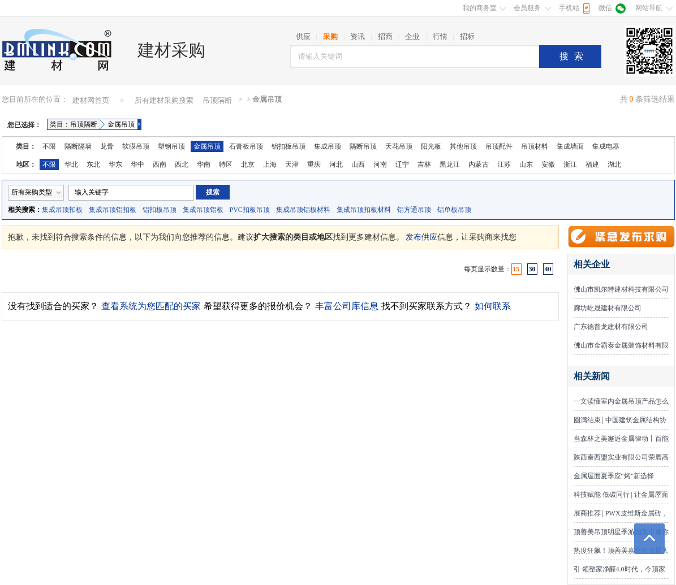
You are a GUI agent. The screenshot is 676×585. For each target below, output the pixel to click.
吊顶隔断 (217, 100)
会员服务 (527, 8)
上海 (270, 164)
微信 (605, 8)
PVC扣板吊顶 (250, 210)
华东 (115, 164)
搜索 (574, 56)
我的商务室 (480, 8)
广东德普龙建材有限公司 (611, 327)
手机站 (569, 8)
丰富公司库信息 (346, 306)
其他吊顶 (463, 146)
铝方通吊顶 (414, 210)
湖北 (614, 164)
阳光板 (431, 146)
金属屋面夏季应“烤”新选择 (614, 476)
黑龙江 (450, 164)
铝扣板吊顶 (288, 146)
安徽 (548, 164)
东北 (93, 164)
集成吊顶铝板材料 (303, 210)
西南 (159, 164)
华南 (203, 164)
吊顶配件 (499, 146)
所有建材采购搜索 (164, 100)
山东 (526, 164)
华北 (71, 164)
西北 (181, 164)
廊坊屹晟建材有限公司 (607, 308)
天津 (292, 164)
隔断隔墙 (78, 146)
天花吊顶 (398, 146)
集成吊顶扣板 (62, 210)
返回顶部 (649, 538)
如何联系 (493, 306)
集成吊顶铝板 (203, 210)
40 (548, 269)
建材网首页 (90, 100)
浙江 (570, 164)
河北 (336, 164)
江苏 (504, 164)
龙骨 (107, 146)
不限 (49, 146)
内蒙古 (478, 164)
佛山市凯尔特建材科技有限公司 (621, 289)
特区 (225, 164)
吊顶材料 (534, 146)
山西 (358, 164)
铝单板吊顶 (454, 210)
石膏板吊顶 (246, 146)
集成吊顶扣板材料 (364, 210)
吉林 (424, 164)
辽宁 (402, 164)
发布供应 (421, 237)
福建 (592, 164)
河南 (380, 164)
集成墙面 (570, 146)
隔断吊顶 (363, 146)
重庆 (314, 164)
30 (532, 269)
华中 (137, 164)
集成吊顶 (327, 146)
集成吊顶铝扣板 (112, 210)
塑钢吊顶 (171, 146)
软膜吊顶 (135, 146)
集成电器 (605, 146)
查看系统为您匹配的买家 (151, 306)
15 (516, 269)
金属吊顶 (207, 146)
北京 (248, 164)
